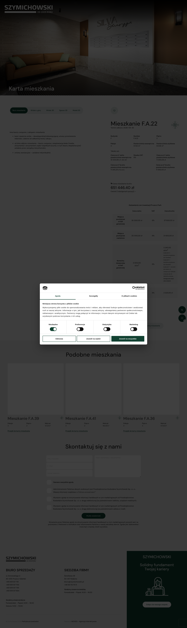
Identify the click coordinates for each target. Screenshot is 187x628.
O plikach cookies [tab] (129, 296)
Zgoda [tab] (57, 296)
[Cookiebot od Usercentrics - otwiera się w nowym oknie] (134, 288)
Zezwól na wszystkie (128, 339)
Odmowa (59, 339)
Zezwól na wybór (93, 339)
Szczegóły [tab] (93, 296)
